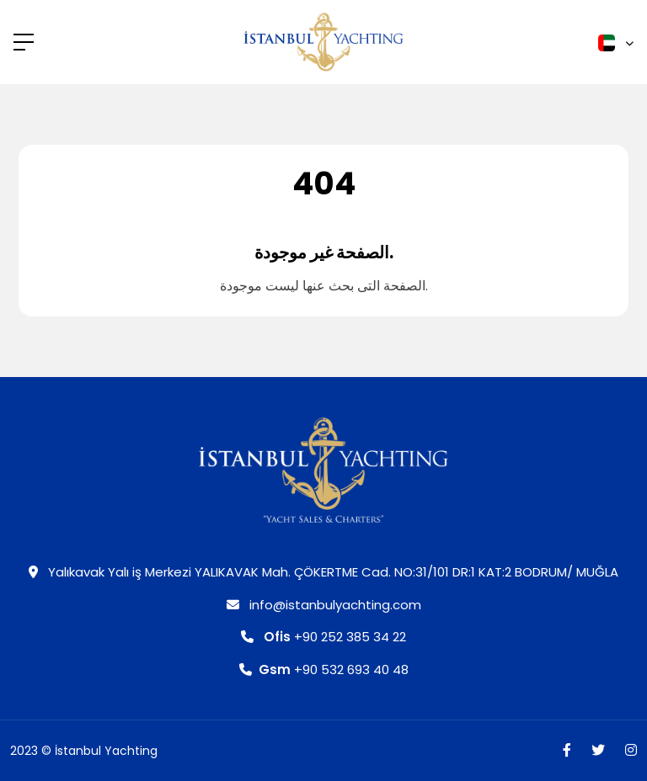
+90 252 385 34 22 (323, 637)
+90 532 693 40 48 (324, 669)
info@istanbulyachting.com (324, 605)
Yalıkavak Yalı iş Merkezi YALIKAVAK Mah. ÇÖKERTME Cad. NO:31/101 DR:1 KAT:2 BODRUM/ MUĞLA (323, 572)
